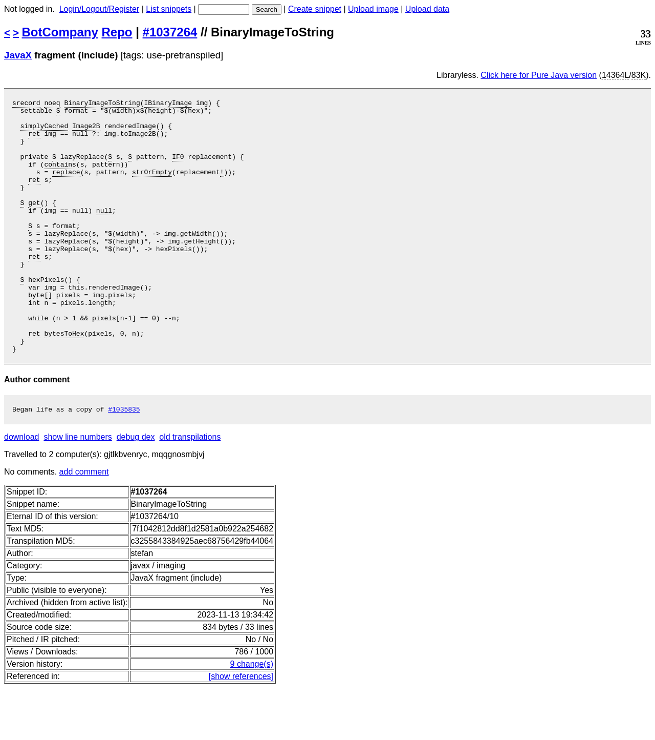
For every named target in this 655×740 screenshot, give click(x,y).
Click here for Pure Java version (539, 75)
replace (66, 187)
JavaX (18, 55)
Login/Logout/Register (99, 9)
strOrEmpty (152, 187)
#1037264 (170, 32)
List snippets (168, 9)
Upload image (373, 9)
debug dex (136, 489)
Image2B (86, 131)
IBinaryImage (168, 104)
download (21, 489)
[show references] (241, 728)
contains (60, 177)
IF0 (178, 168)
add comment (84, 524)
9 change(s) (252, 716)
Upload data (427, 9)
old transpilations (190, 489)
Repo (117, 32)
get (34, 224)
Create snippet (314, 9)
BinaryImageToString (102, 104)
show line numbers (77, 489)
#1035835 (124, 461)
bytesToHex (64, 380)
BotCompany (60, 32)
